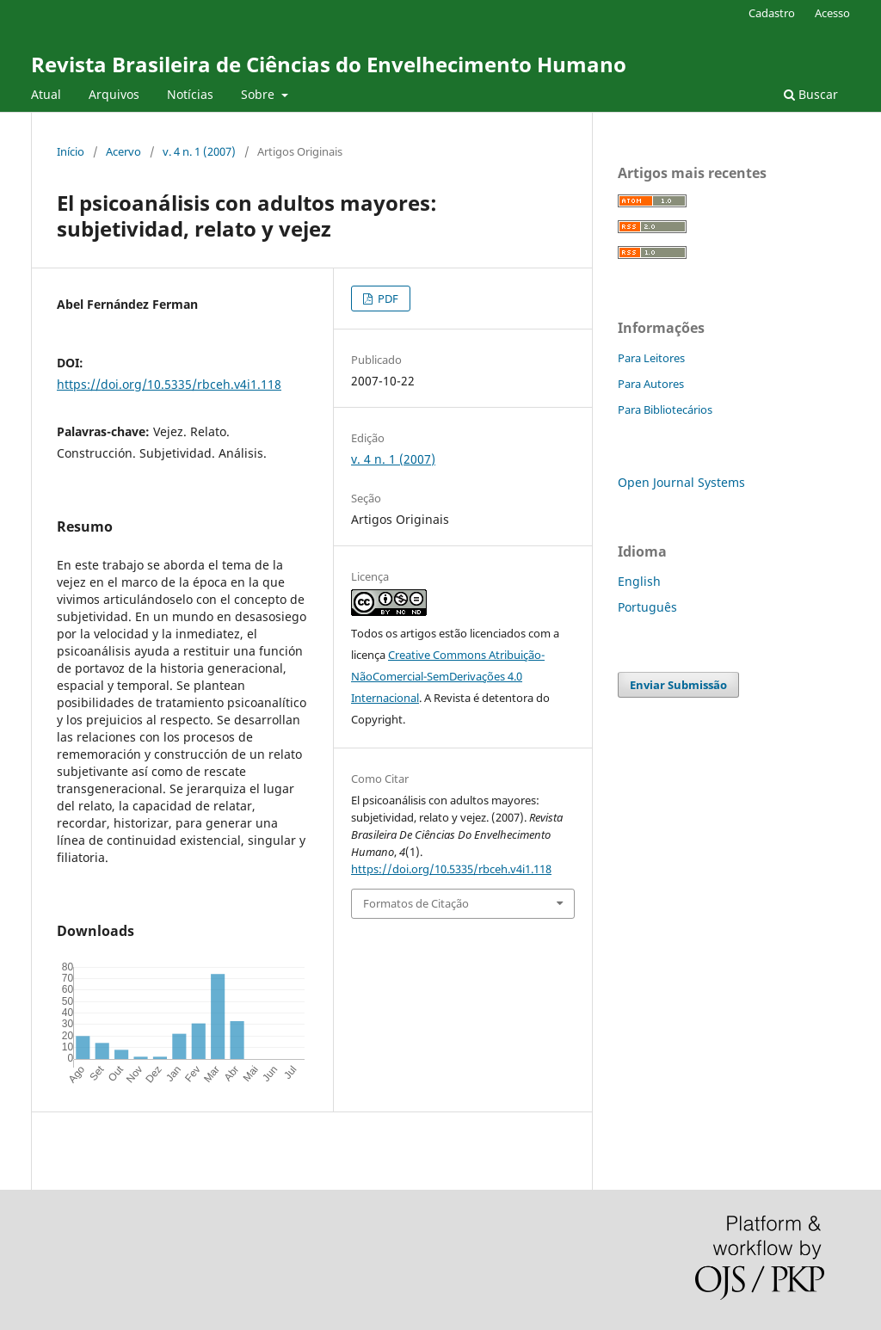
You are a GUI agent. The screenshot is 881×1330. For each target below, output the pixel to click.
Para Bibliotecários (665, 409)
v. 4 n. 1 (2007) (199, 151)
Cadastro (772, 13)
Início (70, 151)
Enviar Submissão (678, 685)
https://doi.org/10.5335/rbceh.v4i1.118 (169, 384)
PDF (386, 298)
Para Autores (651, 383)
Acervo (123, 151)
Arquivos (114, 94)
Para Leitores (651, 358)
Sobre (259, 94)
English (639, 581)
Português (647, 607)
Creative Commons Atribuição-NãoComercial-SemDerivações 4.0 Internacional (448, 676)
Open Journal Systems (681, 482)
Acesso (832, 13)
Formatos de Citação (416, 903)
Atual (46, 94)
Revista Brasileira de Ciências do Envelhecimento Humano (328, 64)
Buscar (811, 94)
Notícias (190, 94)
